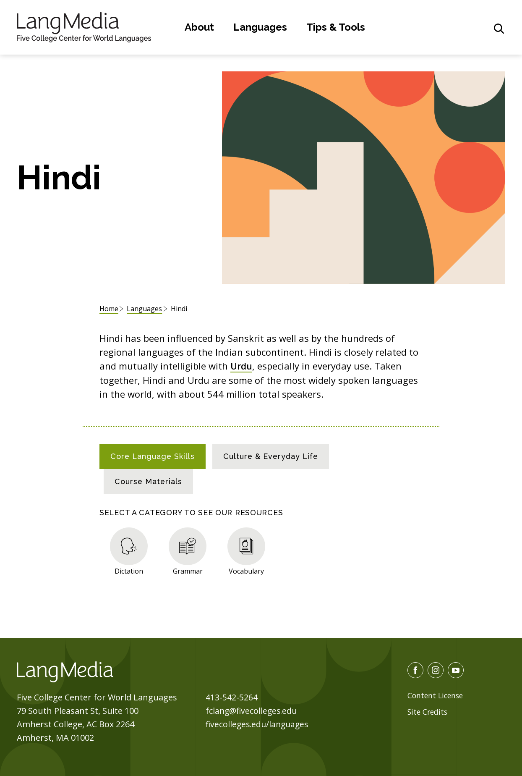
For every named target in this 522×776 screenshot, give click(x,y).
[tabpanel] (261, 549)
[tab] (152, 456)
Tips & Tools (335, 27)
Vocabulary (246, 570)
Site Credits (428, 711)
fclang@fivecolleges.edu (253, 710)
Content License (436, 695)
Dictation (129, 570)
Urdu (241, 365)
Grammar (188, 570)
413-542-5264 (232, 697)
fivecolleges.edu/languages (259, 723)
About (199, 27)
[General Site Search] (499, 28)
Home (108, 308)
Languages (260, 27)
